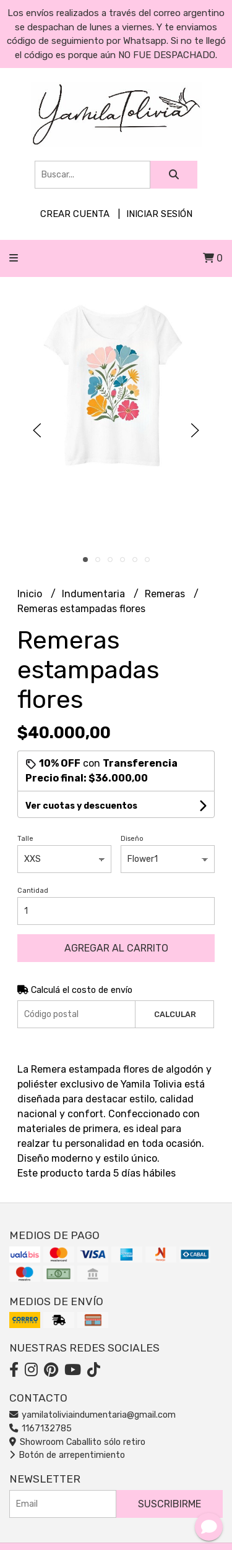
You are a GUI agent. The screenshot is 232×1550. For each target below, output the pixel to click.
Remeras (166, 594)
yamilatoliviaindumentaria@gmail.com (92, 1415)
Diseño (132, 839)
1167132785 (40, 1428)
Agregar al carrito (116, 948)
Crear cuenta (75, 213)
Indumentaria (94, 594)
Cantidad (32, 891)
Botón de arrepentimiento (67, 1455)
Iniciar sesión (159, 213)
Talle (25, 839)
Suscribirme (169, 1504)
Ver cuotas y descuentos (81, 806)
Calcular (175, 1014)
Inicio (31, 594)
